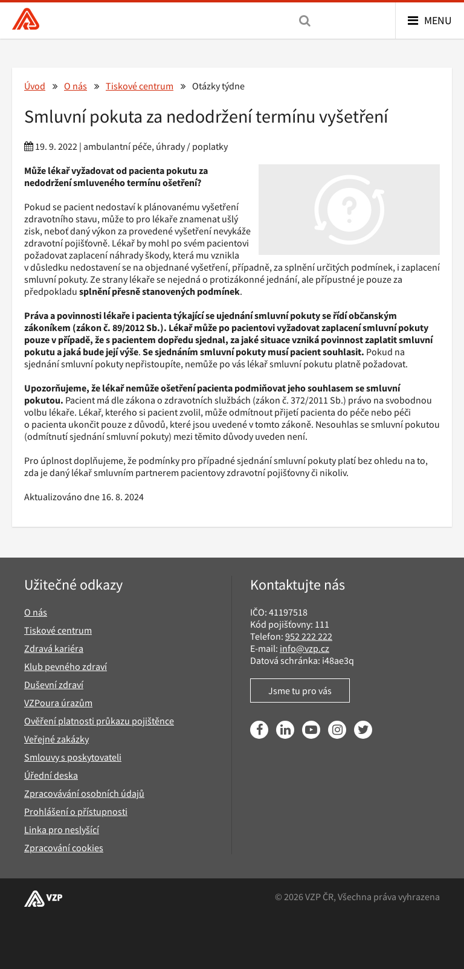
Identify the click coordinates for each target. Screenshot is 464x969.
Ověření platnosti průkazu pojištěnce (99, 721)
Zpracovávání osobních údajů (84, 793)
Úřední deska (51, 775)
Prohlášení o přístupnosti (75, 811)
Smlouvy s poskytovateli (72, 757)
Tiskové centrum (139, 86)
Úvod (34, 86)
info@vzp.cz (304, 648)
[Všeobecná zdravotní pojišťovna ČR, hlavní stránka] (25, 20)
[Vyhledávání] (305, 20)
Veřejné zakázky (56, 739)
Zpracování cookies (63, 848)
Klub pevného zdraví (65, 666)
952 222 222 (308, 636)
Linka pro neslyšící (61, 829)
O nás (75, 86)
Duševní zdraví (53, 684)
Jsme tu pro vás (300, 690)
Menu (438, 20)
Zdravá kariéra (53, 648)
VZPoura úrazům (58, 703)
